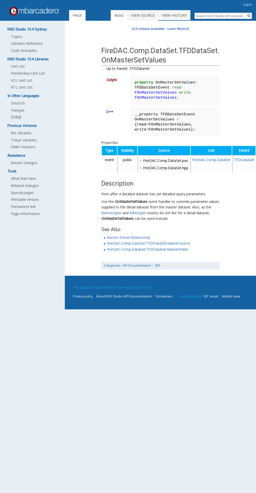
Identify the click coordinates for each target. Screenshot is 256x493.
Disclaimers (164, 296)
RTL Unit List (22, 87)
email (214, 296)
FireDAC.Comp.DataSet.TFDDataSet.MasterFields (147, 249)
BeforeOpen (111, 212)
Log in (247, 4)
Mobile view (231, 296)
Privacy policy (83, 296)
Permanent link (23, 206)
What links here (23, 178)
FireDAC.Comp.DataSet (211, 159)
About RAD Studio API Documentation (124, 296)
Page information (25, 213)
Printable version (25, 199)
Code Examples (24, 50)
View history (179, 15)
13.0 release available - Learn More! (159, 29)
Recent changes (24, 162)
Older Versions (23, 146)
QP (206, 296)
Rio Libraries (21, 133)
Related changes (25, 185)
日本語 (16, 117)
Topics (16, 36)
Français (18, 110)
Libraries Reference (27, 43)
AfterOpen (138, 212)
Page (77, 15)
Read (124, 15)
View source (147, 15)
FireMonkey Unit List (28, 73)
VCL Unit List (21, 80)
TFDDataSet (244, 159)
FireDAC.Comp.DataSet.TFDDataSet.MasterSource (148, 243)
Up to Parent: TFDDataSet (128, 68)
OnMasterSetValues (131, 201)
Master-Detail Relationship (128, 237)
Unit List (18, 66)
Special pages (22, 192)
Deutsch (18, 103)
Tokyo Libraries (24, 140)
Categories (112, 265)
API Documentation (137, 265)
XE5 (157, 265)
